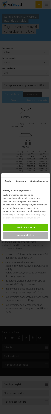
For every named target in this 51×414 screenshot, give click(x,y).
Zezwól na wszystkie (25, 227)
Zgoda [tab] (7, 181)
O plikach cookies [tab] (39, 181)
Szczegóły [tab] (21, 181)
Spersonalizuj (25, 235)
